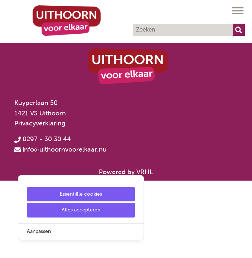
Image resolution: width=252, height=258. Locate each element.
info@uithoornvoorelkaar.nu (65, 149)
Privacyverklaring (40, 123)
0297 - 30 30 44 (42, 139)
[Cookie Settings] (8, 247)
